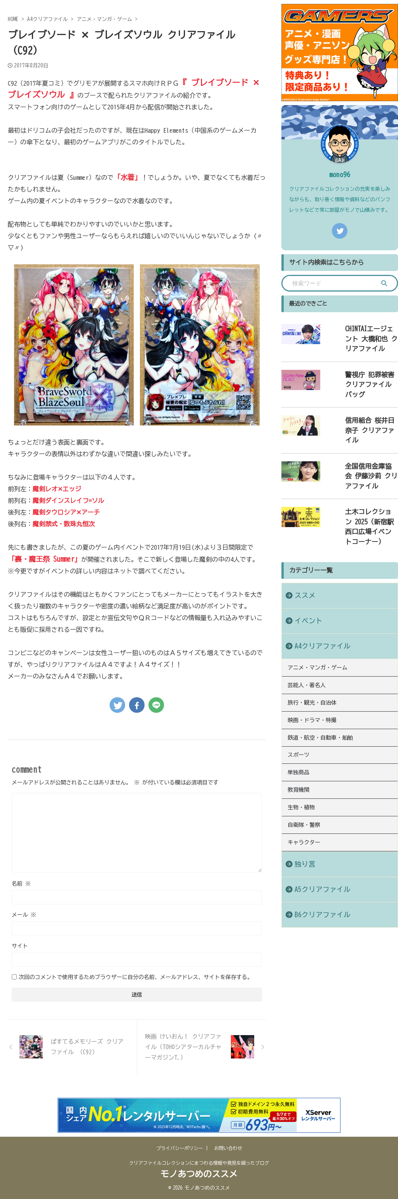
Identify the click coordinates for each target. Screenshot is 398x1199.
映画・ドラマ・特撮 (312, 663)
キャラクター (304, 775)
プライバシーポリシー (179, 1148)
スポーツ (298, 695)
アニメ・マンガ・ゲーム (317, 616)
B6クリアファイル (315, 847)
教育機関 (298, 727)
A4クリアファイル (315, 595)
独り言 (301, 796)
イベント (304, 570)
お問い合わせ (228, 1148)
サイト (20, 946)
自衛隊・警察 (304, 759)
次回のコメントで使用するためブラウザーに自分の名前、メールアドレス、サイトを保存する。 (136, 977)
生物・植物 (301, 743)
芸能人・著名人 (307, 632)
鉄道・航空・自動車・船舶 (320, 679)
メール (24, 915)
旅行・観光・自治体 (312, 647)
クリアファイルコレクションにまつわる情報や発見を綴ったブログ (199, 1162)
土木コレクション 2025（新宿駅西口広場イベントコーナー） (361, 482)
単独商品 (298, 711)
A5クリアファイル (315, 822)
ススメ (301, 544)
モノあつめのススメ (199, 1174)
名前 (21, 883)
